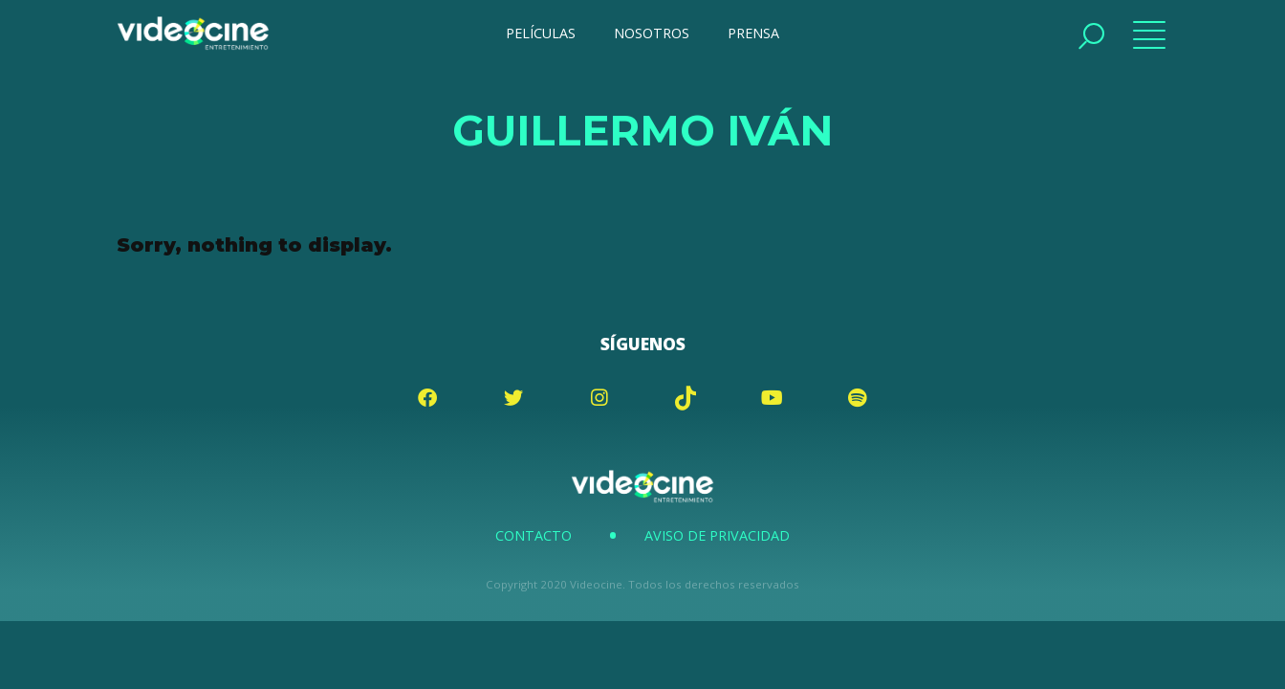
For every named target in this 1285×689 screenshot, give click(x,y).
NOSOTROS (651, 33)
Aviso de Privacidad (717, 535)
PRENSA (753, 33)
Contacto (533, 535)
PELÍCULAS (541, 33)
